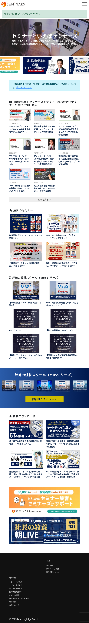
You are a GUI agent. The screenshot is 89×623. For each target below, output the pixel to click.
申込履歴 (49, 565)
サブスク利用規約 (15, 585)
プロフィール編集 (52, 569)
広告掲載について (52, 572)
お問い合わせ (14, 605)
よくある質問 (14, 595)
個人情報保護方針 (15, 592)
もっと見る (44, 199)
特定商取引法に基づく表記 (19, 598)
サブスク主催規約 (15, 588)
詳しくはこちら (24, 87)
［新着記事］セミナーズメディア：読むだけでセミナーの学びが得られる (43, 103)
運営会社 (12, 602)
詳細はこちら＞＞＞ (44, 399)
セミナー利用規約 (15, 582)
